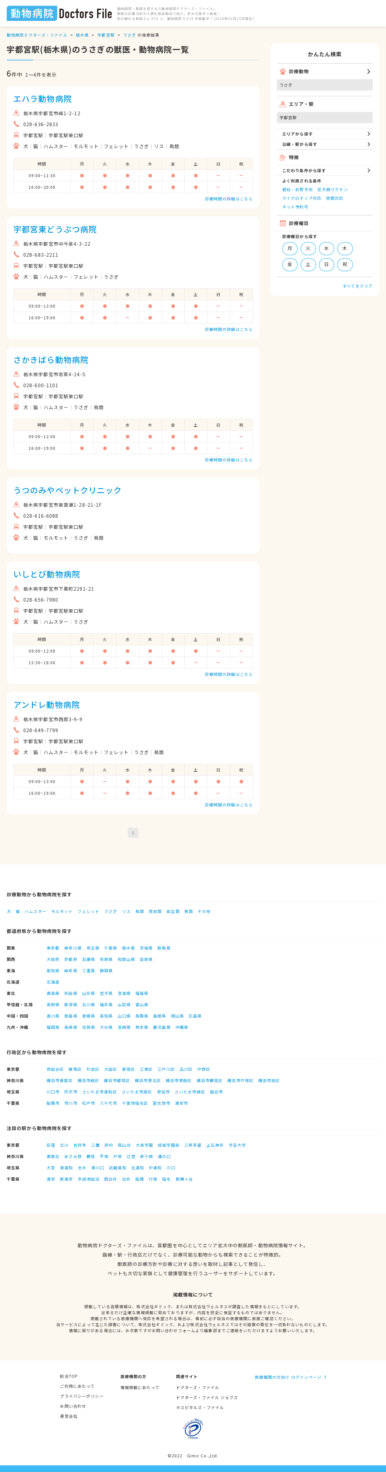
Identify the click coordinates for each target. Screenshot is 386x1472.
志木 (82, 1167)
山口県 (124, 1016)
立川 (64, 1145)
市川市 (70, 1103)
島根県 (159, 1016)
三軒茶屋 (193, 1145)
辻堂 (131, 1156)
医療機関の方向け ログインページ (288, 1377)
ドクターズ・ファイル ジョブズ (207, 1397)
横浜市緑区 (88, 1080)
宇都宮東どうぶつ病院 (55, 229)
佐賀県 (88, 1027)
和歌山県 (126, 959)
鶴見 (91, 1156)
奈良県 (106, 959)
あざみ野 (73, 1156)
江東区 (146, 1069)
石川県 (88, 1004)
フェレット (88, 911)
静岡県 (106, 970)
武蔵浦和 (117, 1167)
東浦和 (66, 1167)
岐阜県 (70, 970)
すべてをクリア (357, 286)
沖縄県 (181, 1027)
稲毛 (166, 1179)
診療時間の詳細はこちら (229, 198)
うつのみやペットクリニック (67, 490)
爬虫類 (155, 911)
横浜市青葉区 (60, 1080)
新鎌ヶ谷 (184, 1179)
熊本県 (141, 1027)
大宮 (51, 1167)
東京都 (53, 948)
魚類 (188, 911)
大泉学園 (144, 1145)
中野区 (203, 1069)
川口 (170, 1167)
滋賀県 (146, 959)
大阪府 (53, 959)
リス (126, 911)
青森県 (53, 993)
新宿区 (128, 1069)
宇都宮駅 (105, 35)
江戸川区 (166, 1069)
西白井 (110, 1179)
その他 (204, 911)
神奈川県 (73, 948)
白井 (126, 1179)
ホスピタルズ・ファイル (200, 1407)
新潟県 (70, 1004)
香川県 (53, 1016)
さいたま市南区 (137, 1091)
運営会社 (68, 1416)
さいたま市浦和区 (99, 1091)
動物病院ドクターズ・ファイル (37, 35)
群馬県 (163, 948)
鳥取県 (141, 1016)
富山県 (141, 1004)
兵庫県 (88, 959)
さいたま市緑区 (190, 1091)
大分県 (106, 1027)
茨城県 (146, 948)
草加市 (163, 1091)
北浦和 (137, 1167)
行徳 (153, 1179)
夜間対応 (334, 198)
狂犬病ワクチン (332, 189)
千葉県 (110, 948)
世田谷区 (55, 1069)
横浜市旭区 (269, 1080)
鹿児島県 (161, 1027)
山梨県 (124, 1004)
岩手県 (106, 993)
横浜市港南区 (179, 1080)
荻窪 (51, 1145)
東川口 (97, 1167)
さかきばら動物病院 (51, 359)
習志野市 (161, 1103)
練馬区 (75, 1069)
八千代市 (108, 1103)
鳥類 (139, 911)
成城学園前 (169, 1145)
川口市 (53, 1091)
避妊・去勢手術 (297, 189)
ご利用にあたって (77, 1386)
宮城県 (124, 993)
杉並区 (93, 1069)
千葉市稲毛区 (135, 1103)
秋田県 (70, 993)
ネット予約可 (295, 206)
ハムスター (36, 911)
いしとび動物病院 (46, 574)
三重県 (88, 970)
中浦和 (155, 1167)
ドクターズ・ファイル (197, 1387)
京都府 (70, 959)
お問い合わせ (73, 1406)
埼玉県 (93, 948)
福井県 (106, 1004)
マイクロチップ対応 (301, 198)
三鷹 (95, 1145)
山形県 (88, 993)
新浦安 (66, 1179)
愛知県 (53, 970)
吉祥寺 (80, 1145)
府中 (108, 1145)
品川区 (186, 1069)
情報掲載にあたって (139, 1387)
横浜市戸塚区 (240, 1080)
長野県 (53, 1004)
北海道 (53, 982)
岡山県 (177, 1016)
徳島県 (70, 1016)
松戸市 (88, 1103)
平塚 (104, 1156)
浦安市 (181, 1103)
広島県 (195, 1016)
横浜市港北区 (148, 1080)
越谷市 (216, 1091)
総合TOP (69, 1376)
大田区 (110, 1069)
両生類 (172, 911)
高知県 (106, 1016)
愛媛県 (88, 1016)
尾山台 (124, 1145)
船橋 (139, 1179)
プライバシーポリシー (81, 1396)
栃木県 (82, 35)
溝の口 (164, 1156)
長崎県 (70, 1027)
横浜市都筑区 (117, 1080)
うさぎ (129, 35)
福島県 (141, 993)
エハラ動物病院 (42, 98)
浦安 (51, 1179)
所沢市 (70, 1091)
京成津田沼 (89, 1179)
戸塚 (117, 1156)
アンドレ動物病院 (46, 704)
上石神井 (215, 1145)
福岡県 (53, 1027)
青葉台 (53, 1156)
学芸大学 (237, 1145)
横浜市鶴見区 (210, 1080)
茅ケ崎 (146, 1156)
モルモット (62, 911)
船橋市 (53, 1103)
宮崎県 (124, 1027)
